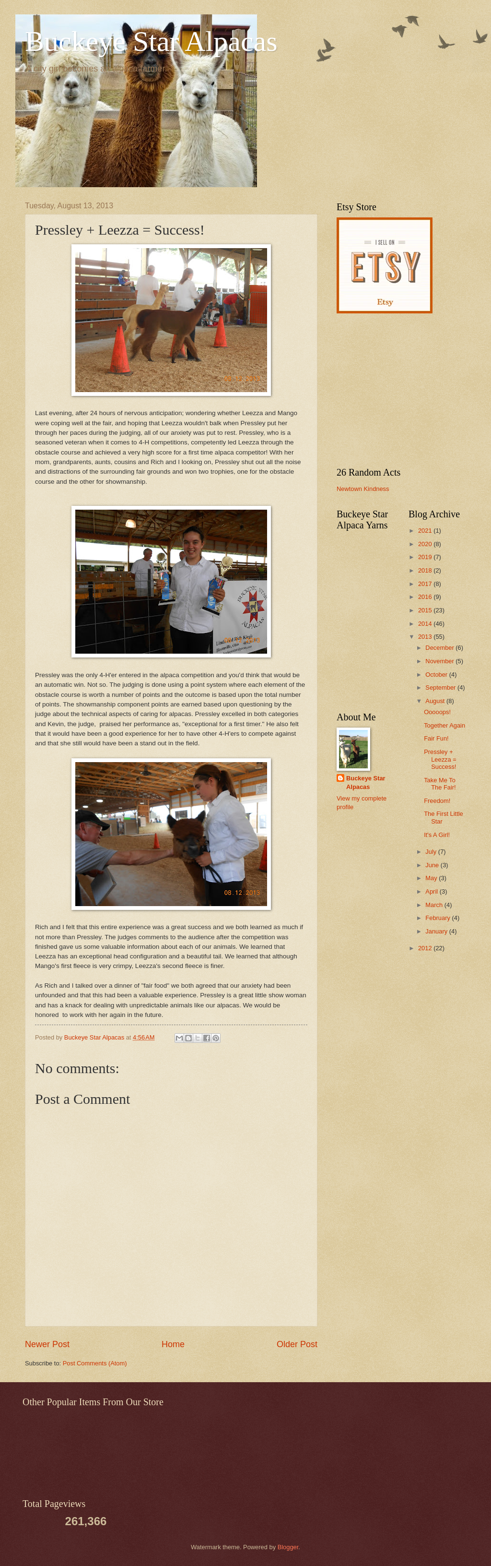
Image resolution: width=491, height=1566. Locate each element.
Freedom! (437, 800)
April (432, 891)
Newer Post (47, 1344)
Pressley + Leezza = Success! (440, 759)
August (435, 701)
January (437, 931)
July (431, 851)
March (434, 905)
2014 (425, 623)
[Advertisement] (396, 390)
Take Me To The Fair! (440, 784)
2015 (425, 610)
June (433, 865)
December (440, 647)
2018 (425, 570)
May (432, 878)
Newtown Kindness (363, 488)
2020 (425, 544)
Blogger (288, 1547)
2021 (425, 530)
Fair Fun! (436, 738)
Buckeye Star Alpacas (151, 41)
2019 (425, 557)
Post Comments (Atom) (95, 1363)
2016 (425, 596)
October (437, 674)
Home (173, 1344)
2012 (425, 948)
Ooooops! (437, 712)
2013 (425, 636)
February (438, 917)
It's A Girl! (437, 834)
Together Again (444, 725)
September (441, 687)
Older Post (297, 1344)
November (440, 661)
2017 (425, 583)
